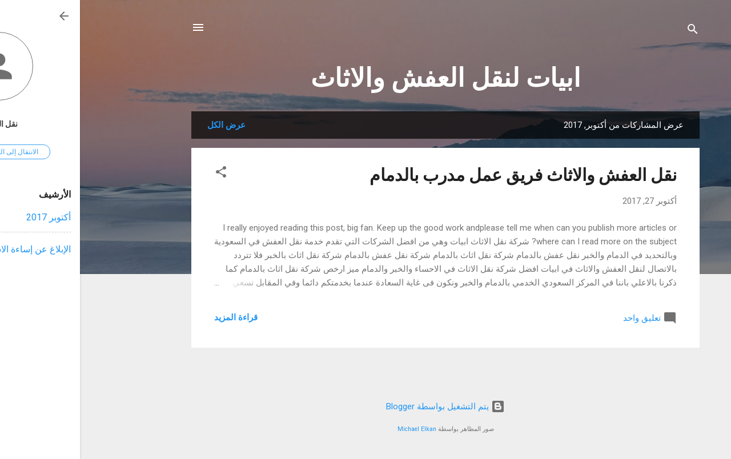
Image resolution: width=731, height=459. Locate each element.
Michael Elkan (337, 429)
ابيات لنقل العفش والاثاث (366, 78)
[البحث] (613, 31)
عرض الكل (146, 125)
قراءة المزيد (156, 317)
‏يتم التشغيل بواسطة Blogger (365, 406)
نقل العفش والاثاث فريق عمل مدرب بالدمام (443, 175)
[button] (141, 174)
